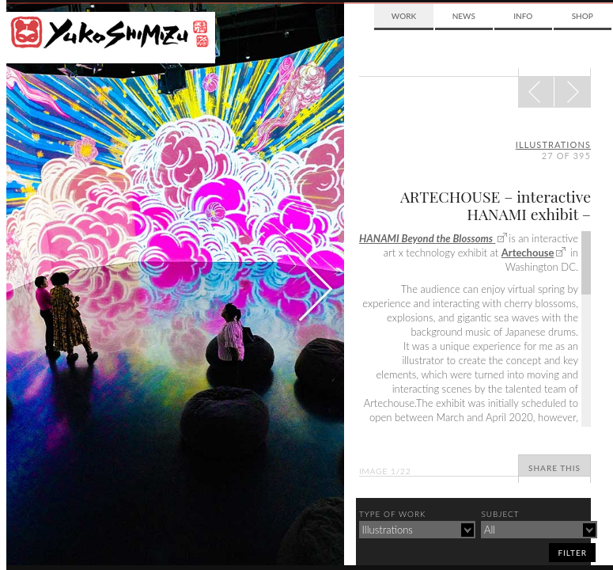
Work (404, 16)
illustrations (553, 144)
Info (522, 16)
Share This (554, 468)
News (463, 16)
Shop (582, 16)
